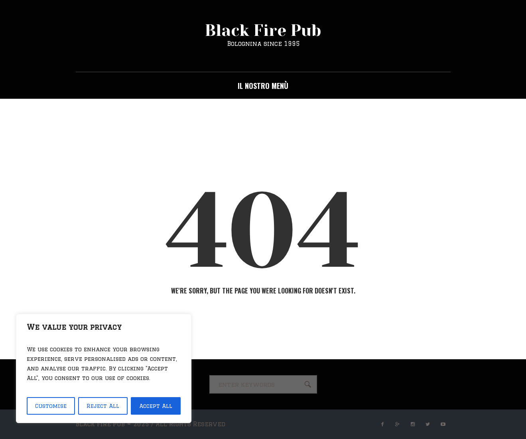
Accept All (155, 406)
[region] (103, 368)
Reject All (103, 406)
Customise (51, 406)
